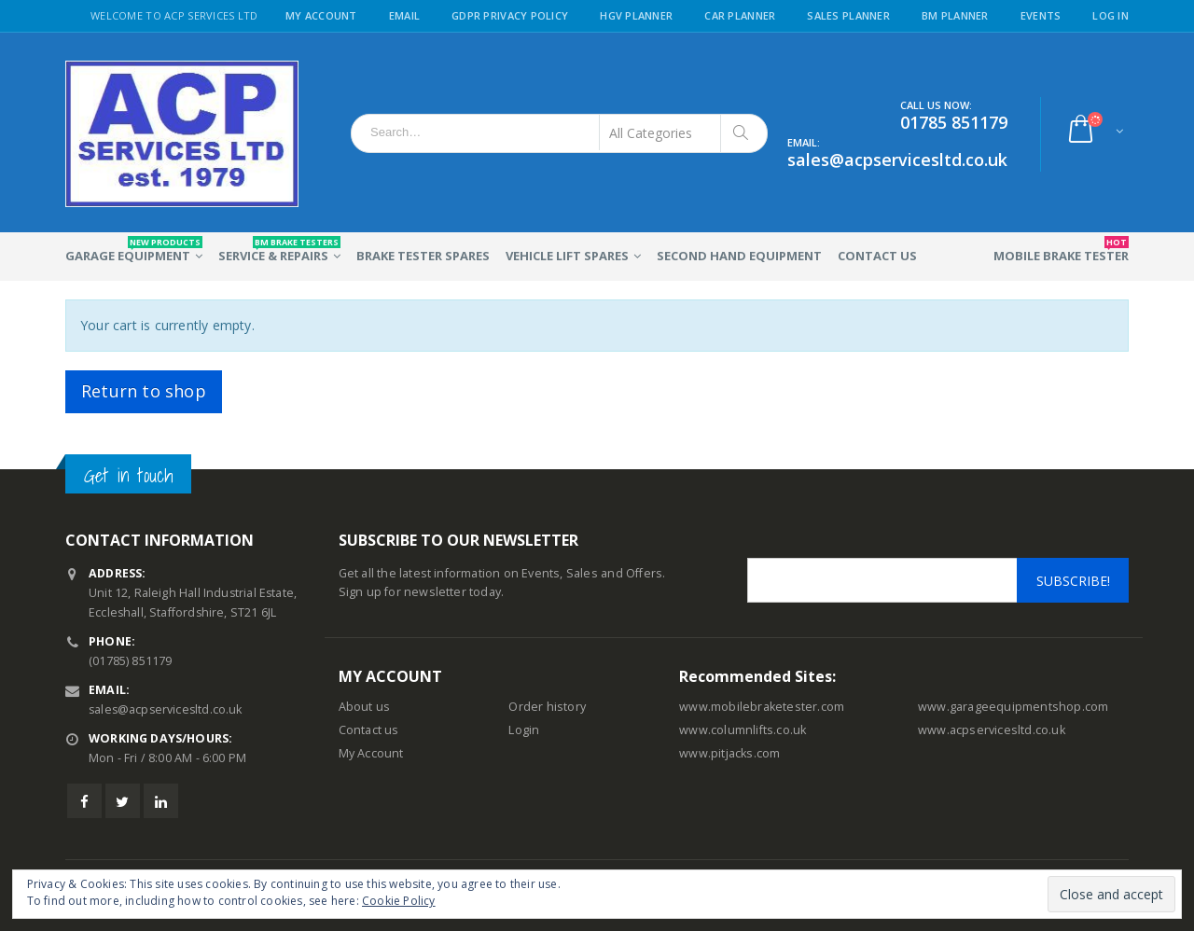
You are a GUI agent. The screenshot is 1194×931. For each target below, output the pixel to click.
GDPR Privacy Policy (509, 15)
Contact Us (877, 255)
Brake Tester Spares (423, 255)
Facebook (84, 801)
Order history (547, 707)
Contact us (369, 730)
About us (365, 707)
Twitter (122, 801)
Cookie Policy (399, 901)
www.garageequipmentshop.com (1013, 707)
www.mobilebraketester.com (761, 707)
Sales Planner (848, 15)
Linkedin (161, 801)
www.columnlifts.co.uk (742, 730)
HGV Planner (636, 15)
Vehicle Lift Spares (567, 255)
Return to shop (143, 391)
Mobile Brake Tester (1061, 250)
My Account (321, 15)
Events (1041, 15)
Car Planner (739, 15)
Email (404, 15)
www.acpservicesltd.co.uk (991, 730)
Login (523, 730)
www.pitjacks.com (729, 753)
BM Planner (955, 15)
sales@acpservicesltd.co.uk (167, 709)
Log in (1110, 15)
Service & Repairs (279, 250)
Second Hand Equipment (739, 255)
